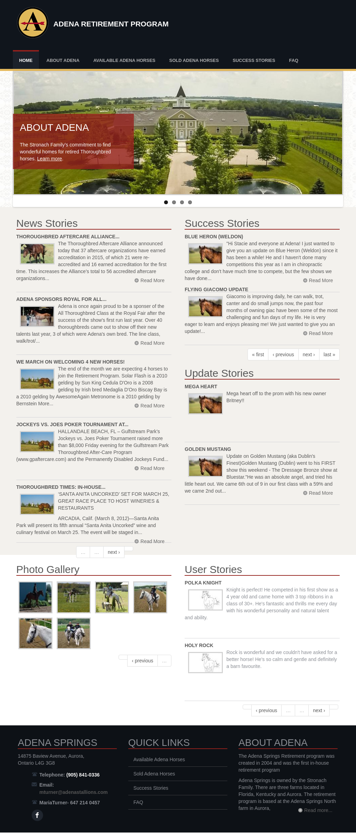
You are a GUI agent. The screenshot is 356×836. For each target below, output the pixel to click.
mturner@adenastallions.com (73, 792)
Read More (152, 541)
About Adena (63, 60)
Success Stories (254, 60)
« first (258, 354)
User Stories (213, 569)
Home (26, 60)
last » (329, 354)
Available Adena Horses (124, 60)
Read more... (318, 810)
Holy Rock (199, 645)
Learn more (49, 158)
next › (114, 552)
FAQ (293, 60)
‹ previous (283, 354)
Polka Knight (203, 583)
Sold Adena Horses (194, 60)
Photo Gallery (48, 569)
